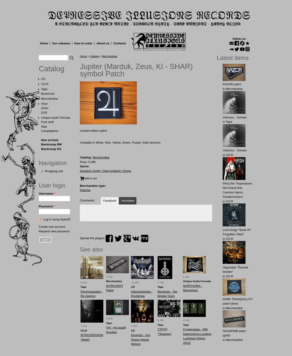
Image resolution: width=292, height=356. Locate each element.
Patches (85, 190)
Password (47, 206)
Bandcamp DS (51, 149)
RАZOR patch (232, 84)
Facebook (109, 200)
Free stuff (47, 122)
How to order (83, 43)
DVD (44, 112)
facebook (109, 238)
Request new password (54, 231)
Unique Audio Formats (55, 117)
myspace (144, 238)
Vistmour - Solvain (235, 117)
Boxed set (47, 93)
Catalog (51, 69)
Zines (44, 108)
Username (47, 193)
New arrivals (50, 140)
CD (43, 79)
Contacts (119, 43)
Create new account (52, 226)
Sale (44, 126)
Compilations (49, 131)
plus (127, 238)
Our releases (61, 43)
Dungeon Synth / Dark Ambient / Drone (105, 171)
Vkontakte (127, 200)
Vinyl (44, 103)
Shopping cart (54, 171)
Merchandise (49, 98)
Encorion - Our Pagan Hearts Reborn (140, 339)
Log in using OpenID (56, 219)
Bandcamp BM (51, 144)
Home (44, 43)
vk (135, 238)
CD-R (45, 84)
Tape (44, 89)
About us (102, 43)
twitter (118, 238)
